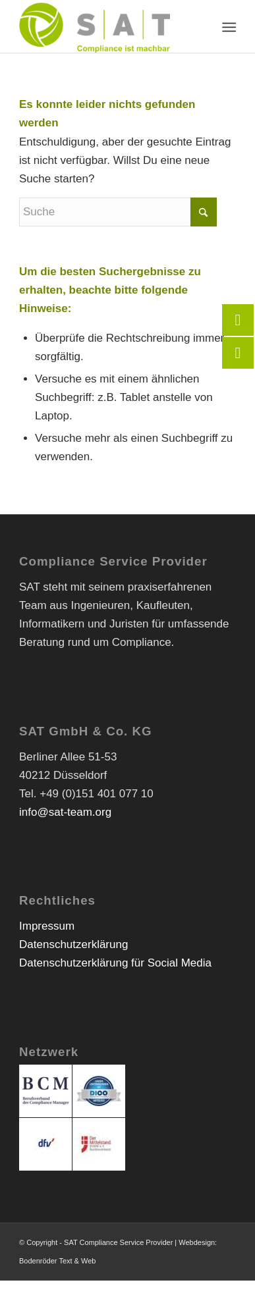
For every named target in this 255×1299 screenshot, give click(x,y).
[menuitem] (228, 27)
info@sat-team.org (65, 812)
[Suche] (118, 212)
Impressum (46, 926)
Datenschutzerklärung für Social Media (115, 963)
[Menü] (228, 27)
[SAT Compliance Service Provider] (105, 26)
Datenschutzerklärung (73, 944)
